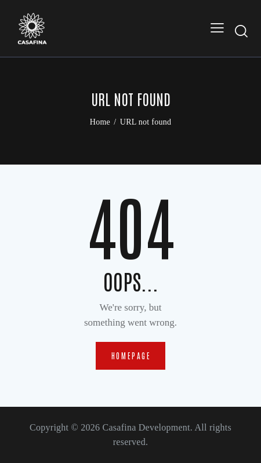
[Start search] (242, 30)
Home (100, 122)
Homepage (131, 355)
